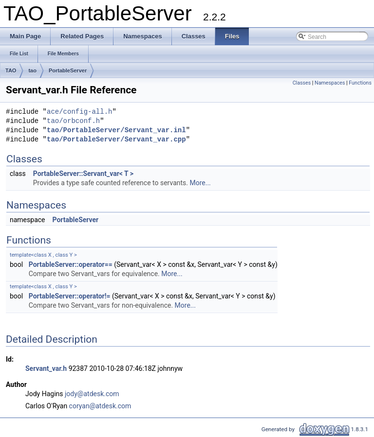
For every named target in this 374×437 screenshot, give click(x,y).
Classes (302, 83)
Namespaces (330, 83)
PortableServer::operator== (70, 264)
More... (199, 183)
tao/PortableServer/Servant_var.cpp (116, 139)
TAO (10, 70)
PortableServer (68, 70)
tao (32, 70)
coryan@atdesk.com (100, 406)
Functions (360, 83)
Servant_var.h (46, 368)
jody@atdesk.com (92, 394)
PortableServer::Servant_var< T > (83, 173)
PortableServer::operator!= (70, 296)
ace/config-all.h (79, 112)
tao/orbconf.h (73, 121)
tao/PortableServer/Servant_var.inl (116, 130)
